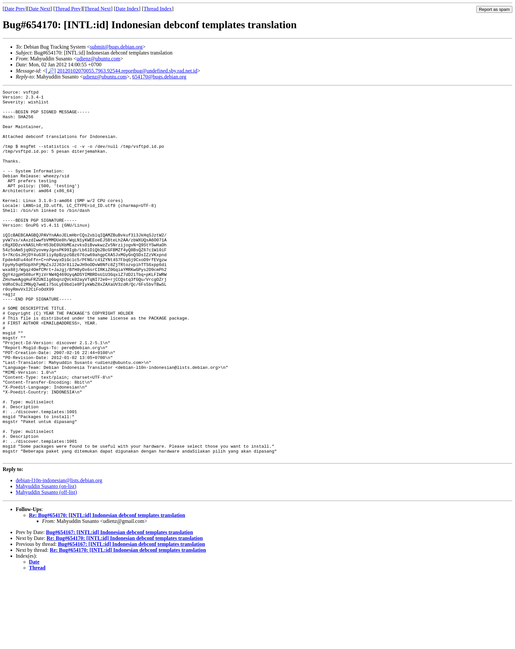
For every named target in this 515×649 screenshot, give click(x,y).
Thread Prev (68, 8)
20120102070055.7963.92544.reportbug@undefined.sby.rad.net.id (127, 71)
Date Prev (14, 8)
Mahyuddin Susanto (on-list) (46, 559)
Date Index (127, 8)
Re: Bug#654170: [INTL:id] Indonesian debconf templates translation (107, 588)
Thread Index (158, 8)
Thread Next (97, 8)
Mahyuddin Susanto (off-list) (46, 565)
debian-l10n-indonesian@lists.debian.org (59, 553)
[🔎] (51, 71)
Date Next (39, 8)
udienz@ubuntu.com (98, 58)
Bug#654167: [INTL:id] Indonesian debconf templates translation (119, 605)
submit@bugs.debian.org (116, 47)
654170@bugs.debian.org (159, 76)
